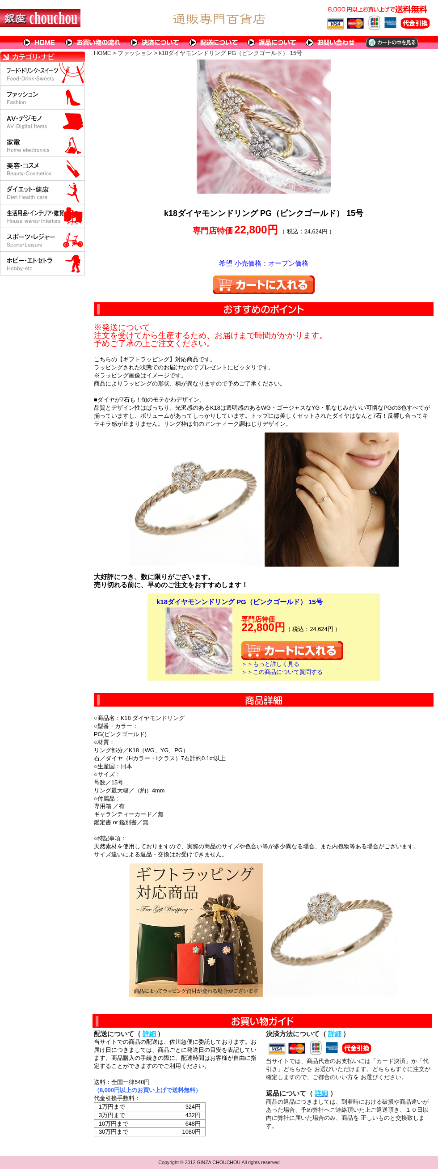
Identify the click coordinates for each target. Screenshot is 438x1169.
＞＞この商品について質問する (282, 672)
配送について (213, 42)
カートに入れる (264, 284)
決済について (155, 42)
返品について (272, 42)
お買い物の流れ (93, 42)
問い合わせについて (330, 42)
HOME (39, 42)
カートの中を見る (391, 42)
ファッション (135, 53)
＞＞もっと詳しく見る (270, 664)
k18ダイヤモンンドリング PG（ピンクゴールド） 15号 (239, 602)
